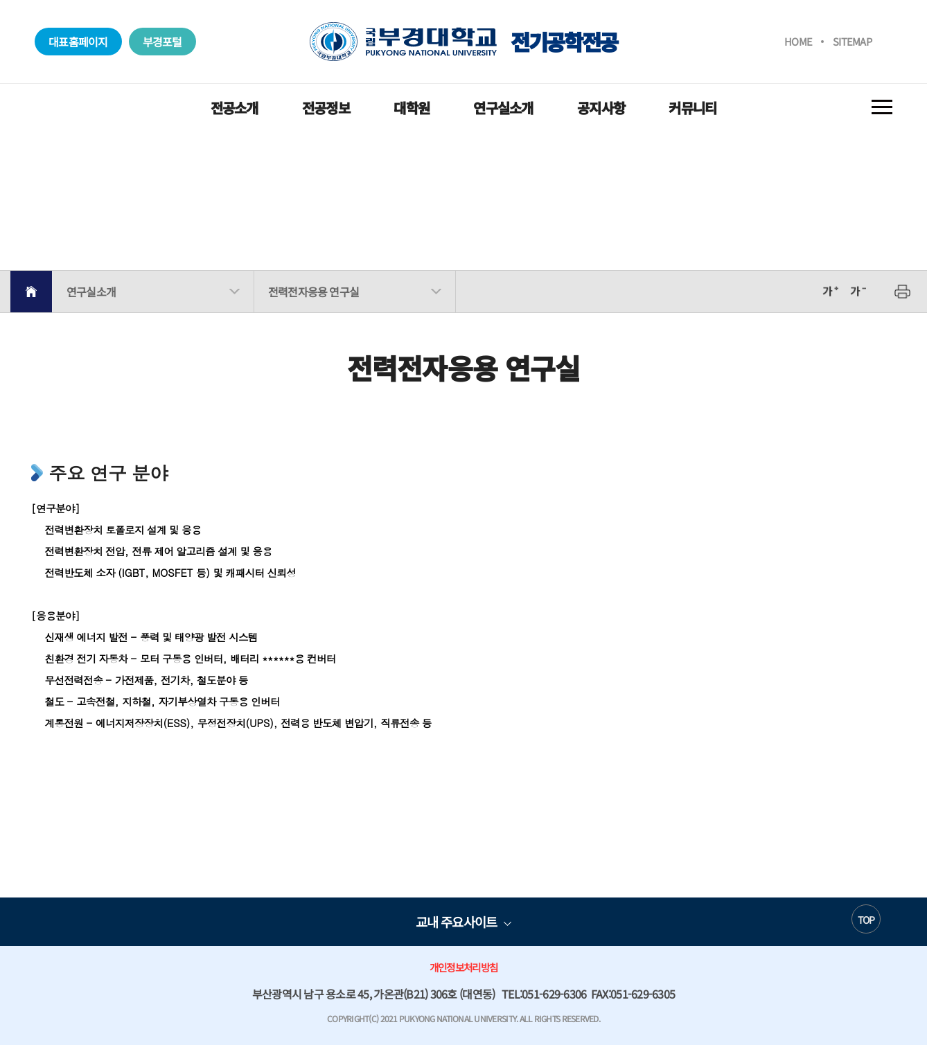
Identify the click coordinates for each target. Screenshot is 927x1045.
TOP (866, 920)
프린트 (903, 291)
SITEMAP (852, 41)
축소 (858, 291)
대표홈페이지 (78, 41)
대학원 (412, 108)
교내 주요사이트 (456, 921)
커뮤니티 (692, 108)
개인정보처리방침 (463, 967)
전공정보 (326, 108)
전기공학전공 (463, 41)
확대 (830, 291)
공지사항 (601, 108)
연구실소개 (503, 108)
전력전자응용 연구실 (313, 291)
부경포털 (162, 41)
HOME (798, 41)
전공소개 (234, 108)
